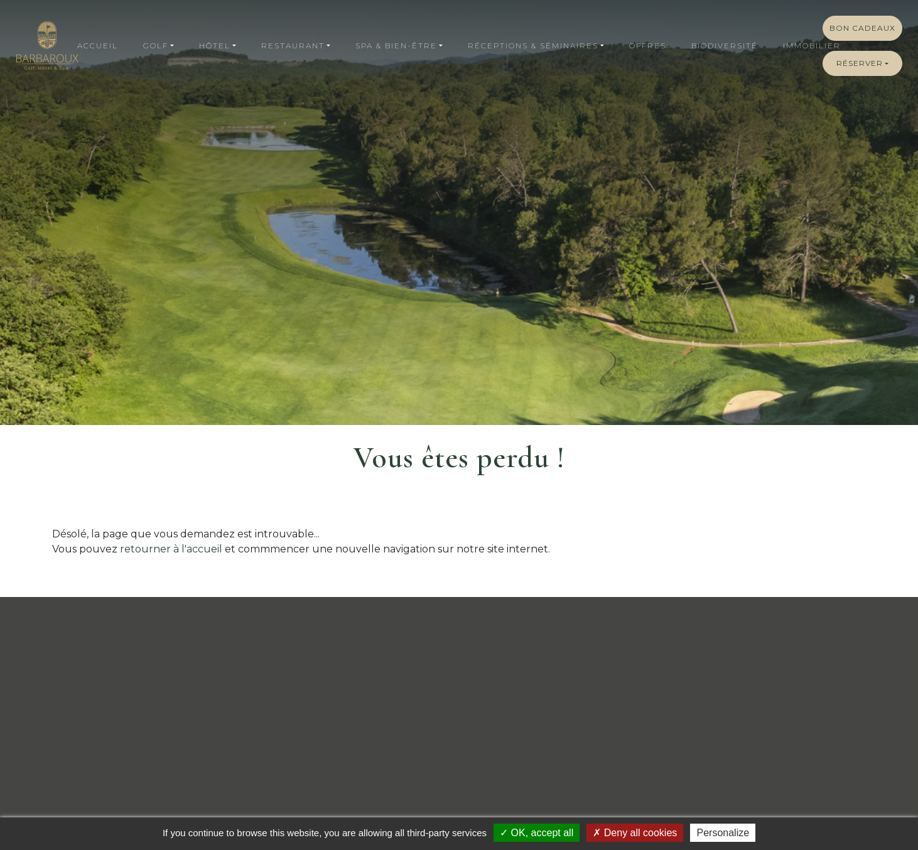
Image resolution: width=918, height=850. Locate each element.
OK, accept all (536, 832)
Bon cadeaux (862, 28)
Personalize (722, 832)
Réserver (859, 63)
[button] (158, 45)
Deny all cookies (635, 832)
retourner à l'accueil (171, 549)
